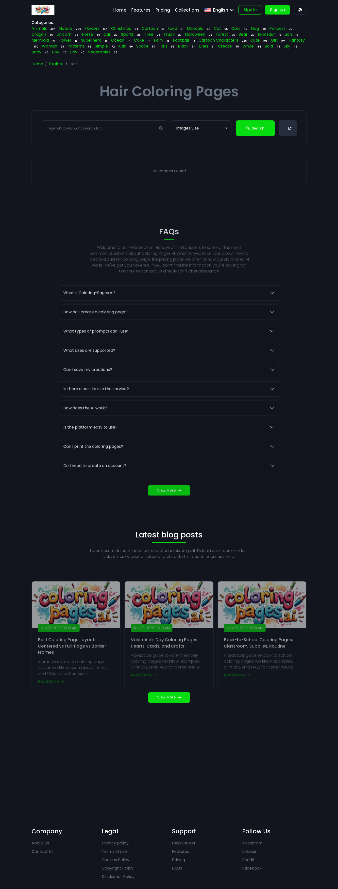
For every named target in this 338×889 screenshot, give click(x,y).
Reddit (248, 860)
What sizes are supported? (89, 365)
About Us (40, 843)
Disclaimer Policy (118, 876)
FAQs (177, 868)
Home (37, 64)
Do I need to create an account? (94, 481)
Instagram (252, 843)
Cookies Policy (115, 860)
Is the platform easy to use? (90, 442)
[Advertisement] (169, 756)
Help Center (184, 843)
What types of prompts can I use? (96, 346)
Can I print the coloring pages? (93, 461)
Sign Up (277, 10)
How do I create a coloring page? (95, 327)
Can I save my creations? (87, 385)
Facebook (252, 868)
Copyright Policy (118, 868)
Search (255, 128)
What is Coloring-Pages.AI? (89, 308)
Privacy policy (115, 843)
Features (180, 851)
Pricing (178, 860)
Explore (56, 64)
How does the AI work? (85, 423)
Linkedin (249, 851)
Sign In (250, 10)
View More (169, 505)
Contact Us (42, 851)
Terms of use (114, 851)
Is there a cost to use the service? (96, 404)
